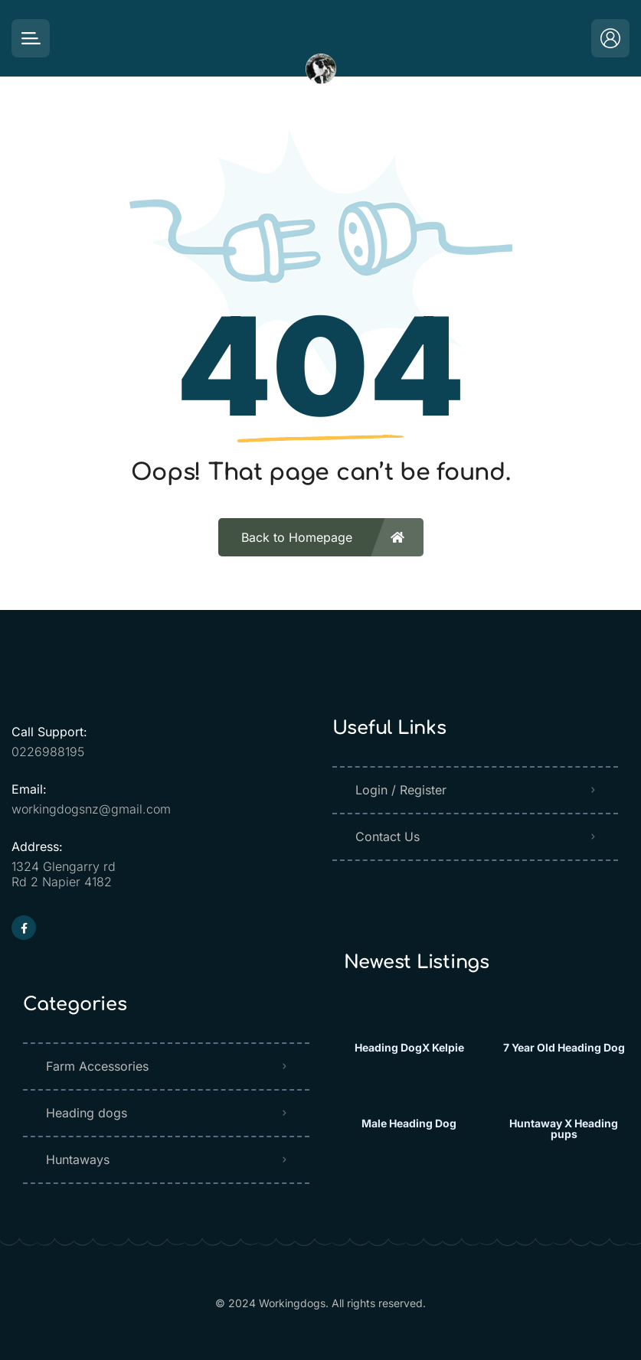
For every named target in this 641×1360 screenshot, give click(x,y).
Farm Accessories (97, 1066)
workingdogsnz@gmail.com (91, 809)
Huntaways (78, 1159)
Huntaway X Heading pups (563, 1129)
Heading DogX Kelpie (409, 1047)
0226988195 (47, 751)
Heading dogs (86, 1112)
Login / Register (400, 789)
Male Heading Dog (408, 1123)
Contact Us (387, 836)
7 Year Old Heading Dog (564, 1047)
